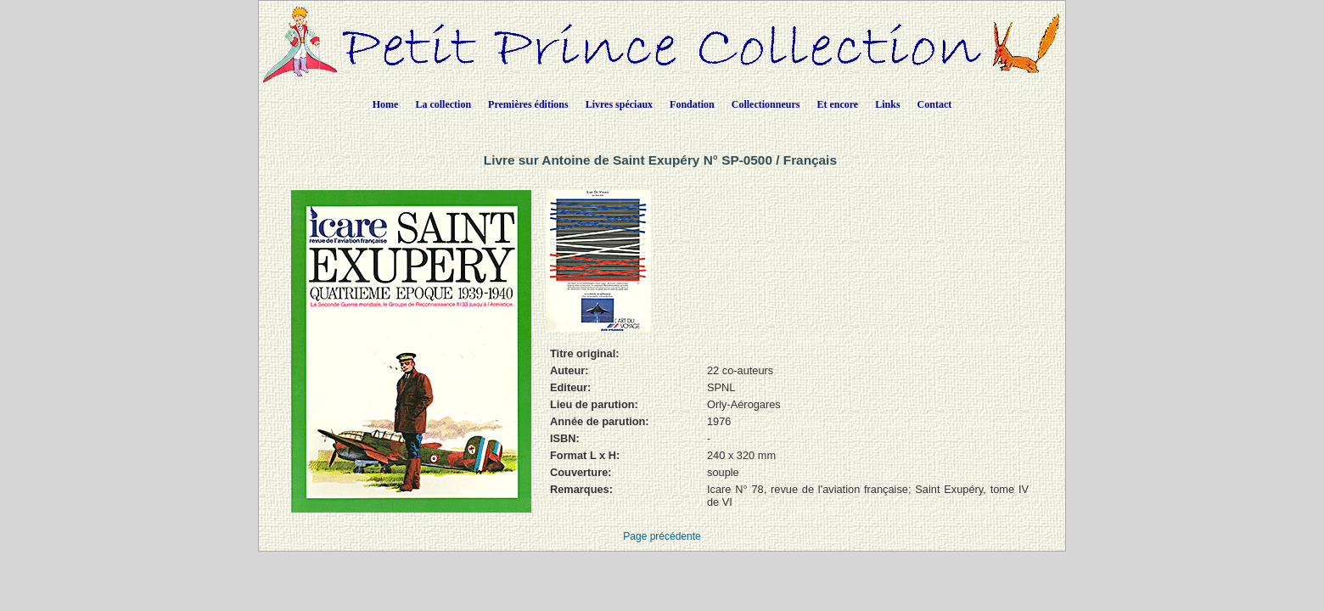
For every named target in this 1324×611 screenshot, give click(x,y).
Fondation (692, 104)
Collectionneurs (766, 104)
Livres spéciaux (619, 104)
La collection (443, 104)
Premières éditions (528, 104)
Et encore (837, 104)
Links (887, 104)
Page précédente (661, 536)
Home (386, 104)
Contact (934, 104)
